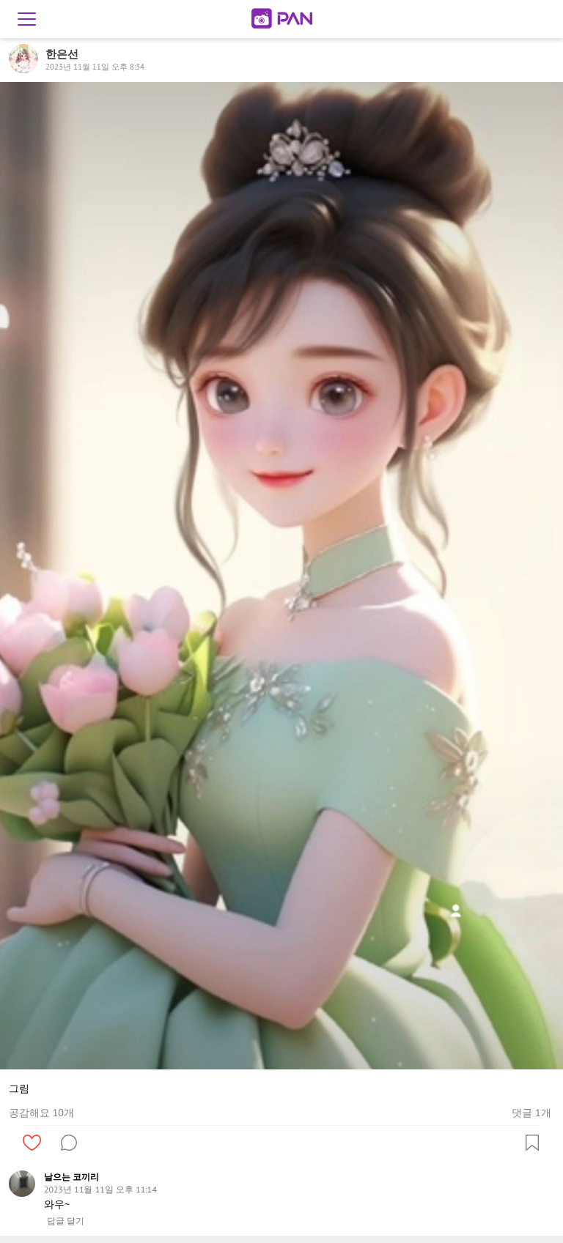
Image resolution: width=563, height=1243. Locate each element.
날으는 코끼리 (71, 1176)
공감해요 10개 (41, 1112)
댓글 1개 (531, 1112)
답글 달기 (65, 1221)
